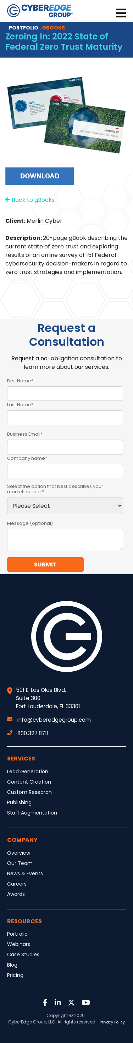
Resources (24, 921)
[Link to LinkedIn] (58, 1003)
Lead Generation (27, 771)
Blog (12, 964)
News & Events (25, 873)
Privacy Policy (112, 1022)
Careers (17, 883)
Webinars (18, 944)
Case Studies (23, 954)
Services (21, 758)
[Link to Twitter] (71, 1003)
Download (39, 176)
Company (22, 840)
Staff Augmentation (32, 812)
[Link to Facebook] (45, 1003)
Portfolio (17, 933)
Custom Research (29, 792)
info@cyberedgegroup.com (49, 720)
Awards (16, 894)
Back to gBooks (30, 200)
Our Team (20, 863)
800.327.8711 (28, 733)
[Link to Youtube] (86, 1003)
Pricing (15, 975)
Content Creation (29, 781)
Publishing (19, 802)
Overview (18, 852)
